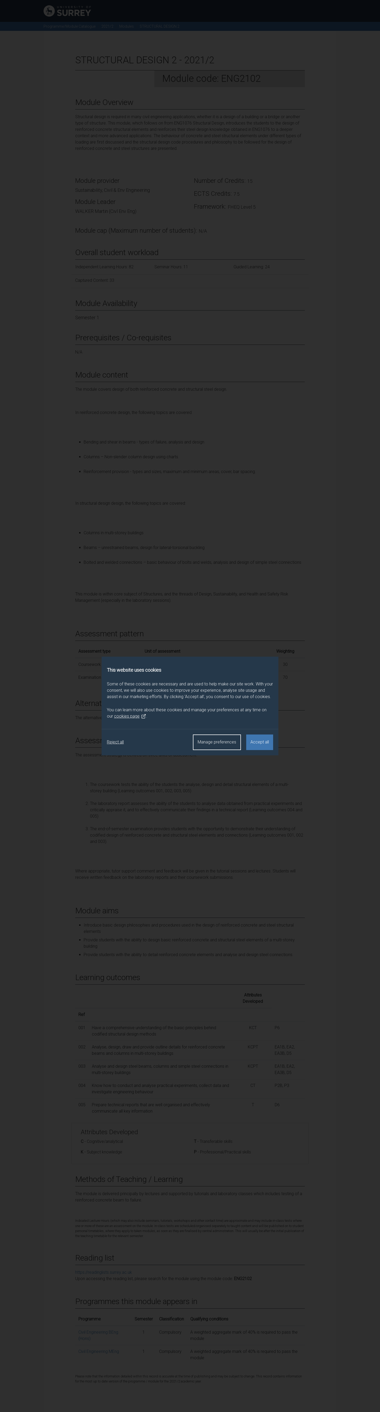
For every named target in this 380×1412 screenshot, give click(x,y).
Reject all (115, 742)
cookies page (130, 716)
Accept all (259, 742)
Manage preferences (217, 742)
